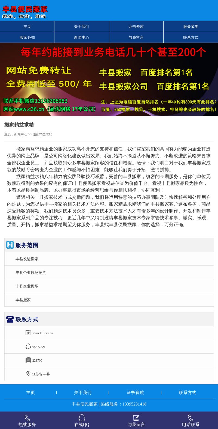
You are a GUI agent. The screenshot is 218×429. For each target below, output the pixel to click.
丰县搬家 (23, 300)
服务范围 (190, 26)
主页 (27, 26)
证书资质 (136, 26)
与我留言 (136, 37)
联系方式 (190, 37)
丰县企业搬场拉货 (31, 272)
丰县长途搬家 (27, 259)
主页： (9, 134)
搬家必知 (27, 37)
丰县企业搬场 (27, 286)
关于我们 (81, 26)
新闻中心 (81, 37)
